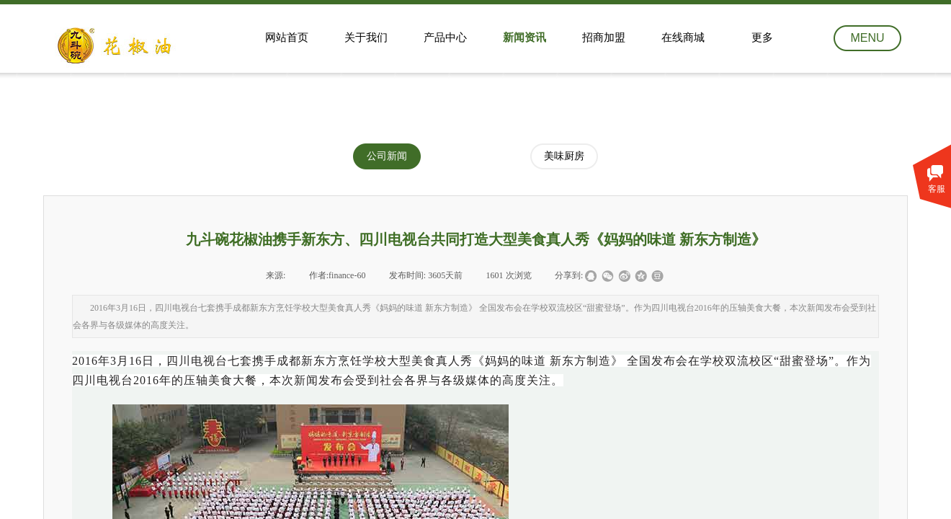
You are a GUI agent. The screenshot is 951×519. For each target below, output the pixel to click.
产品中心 (445, 37)
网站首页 (286, 37)
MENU (867, 38)
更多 (762, 37)
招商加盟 (603, 37)
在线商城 (683, 37)
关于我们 (366, 37)
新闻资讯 (524, 37)
